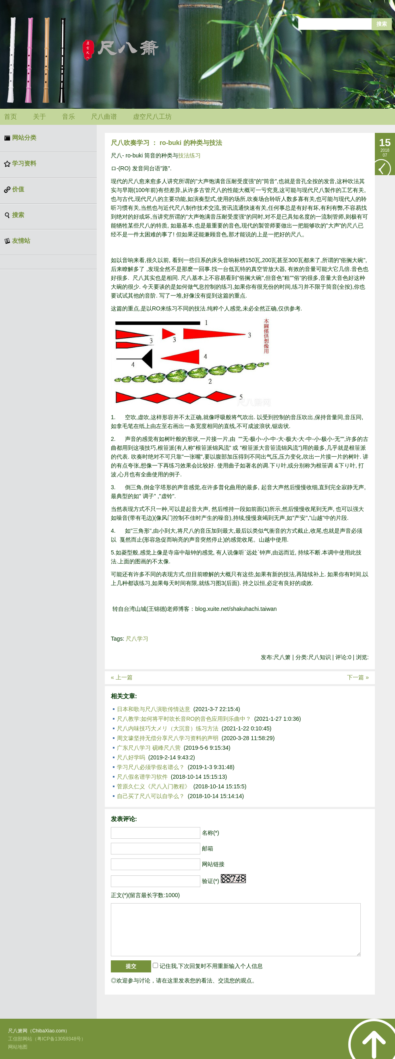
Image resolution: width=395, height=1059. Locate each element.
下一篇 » (358, 677)
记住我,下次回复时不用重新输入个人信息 (211, 966)
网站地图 (17, 1047)
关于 (39, 116)
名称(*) (210, 832)
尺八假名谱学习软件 (142, 777)
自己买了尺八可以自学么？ (151, 796)
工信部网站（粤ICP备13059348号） (47, 1039)
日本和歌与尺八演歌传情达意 (153, 709)
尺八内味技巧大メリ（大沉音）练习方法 (167, 728)
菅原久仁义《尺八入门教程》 (153, 786)
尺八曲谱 (104, 116)
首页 (10, 116)
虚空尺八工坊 (152, 116)
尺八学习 (137, 638)
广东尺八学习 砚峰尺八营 (149, 748)
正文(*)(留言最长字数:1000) (145, 895)
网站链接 (213, 864)
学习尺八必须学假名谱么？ (151, 767)
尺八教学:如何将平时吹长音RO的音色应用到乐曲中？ (184, 719)
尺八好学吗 (131, 757)
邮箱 (207, 848)
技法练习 (189, 155)
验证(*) (210, 881)
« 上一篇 (122, 677)
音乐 (68, 116)
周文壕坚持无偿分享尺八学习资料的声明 (167, 738)
